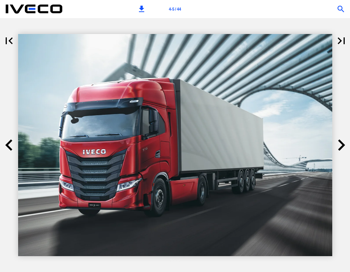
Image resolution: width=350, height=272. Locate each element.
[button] (142, 9)
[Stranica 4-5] (175, 9)
